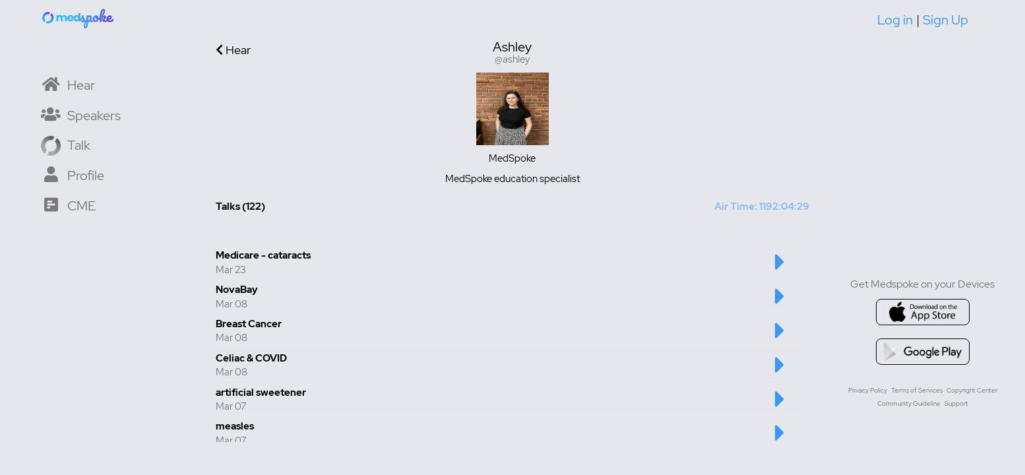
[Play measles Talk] (780, 439)
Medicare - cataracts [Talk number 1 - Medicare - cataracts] (263, 255)
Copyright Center (972, 390)
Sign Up (945, 19)
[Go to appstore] (923, 312)
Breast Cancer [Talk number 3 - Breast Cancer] (249, 324)
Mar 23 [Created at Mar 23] (231, 269)
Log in (895, 19)
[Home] (78, 18)
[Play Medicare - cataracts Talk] (780, 268)
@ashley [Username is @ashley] (512, 59)
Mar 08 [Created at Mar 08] (231, 304)
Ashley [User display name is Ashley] (512, 47)
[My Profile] (72, 174)
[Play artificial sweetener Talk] (780, 405)
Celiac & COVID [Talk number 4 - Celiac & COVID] (251, 358)
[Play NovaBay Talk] (780, 302)
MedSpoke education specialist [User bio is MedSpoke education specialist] (512, 178)
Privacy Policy (867, 390)
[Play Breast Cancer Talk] (780, 337)
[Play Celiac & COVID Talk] (780, 371)
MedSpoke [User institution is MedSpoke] (512, 158)
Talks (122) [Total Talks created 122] (240, 206)
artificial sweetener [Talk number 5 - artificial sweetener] (261, 392)
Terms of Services (917, 390)
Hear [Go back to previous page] (233, 49)
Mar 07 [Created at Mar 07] (231, 406)
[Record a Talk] (65, 144)
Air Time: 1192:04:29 (761, 206)
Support (956, 403)
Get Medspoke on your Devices (922, 284)
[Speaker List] (81, 114)
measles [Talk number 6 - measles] (235, 426)
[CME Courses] (68, 205)
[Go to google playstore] (923, 351)
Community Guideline (909, 403)
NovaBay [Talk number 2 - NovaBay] (237, 289)
